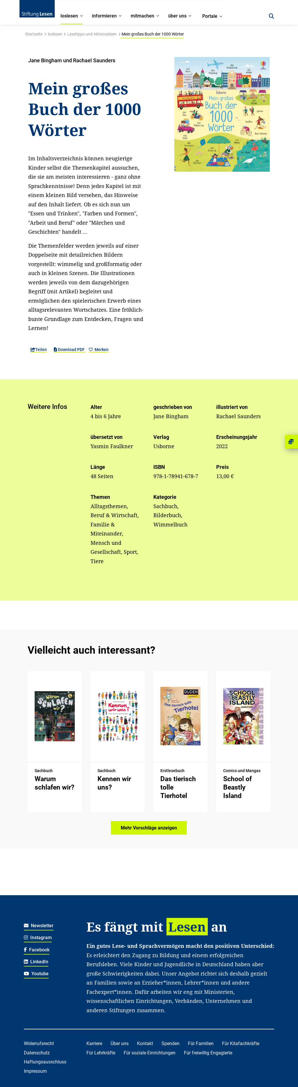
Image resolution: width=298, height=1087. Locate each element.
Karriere (94, 1043)
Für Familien (201, 1043)
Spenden (171, 1043)
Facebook (37, 950)
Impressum (35, 1071)
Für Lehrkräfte (100, 1053)
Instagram (38, 937)
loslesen (55, 34)
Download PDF (70, 349)
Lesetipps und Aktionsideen (92, 34)
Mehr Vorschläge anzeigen (149, 828)
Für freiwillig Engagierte (208, 1053)
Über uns (120, 1043)
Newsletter (39, 925)
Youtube (36, 973)
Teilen (39, 349)
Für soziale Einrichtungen (149, 1053)
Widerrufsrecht (39, 1043)
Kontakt (145, 1043)
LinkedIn (36, 961)
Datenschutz (37, 1053)
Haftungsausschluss (45, 1062)
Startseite (33, 34)
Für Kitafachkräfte (240, 1043)
